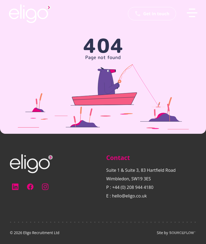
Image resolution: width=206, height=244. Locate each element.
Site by (176, 232)
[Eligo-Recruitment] (30, 13)
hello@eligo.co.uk (129, 196)
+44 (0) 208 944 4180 (132, 187)
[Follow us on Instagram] (45, 187)
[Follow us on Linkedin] (15, 187)
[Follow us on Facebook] (30, 187)
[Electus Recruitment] (31, 163)
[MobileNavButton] (192, 12)
